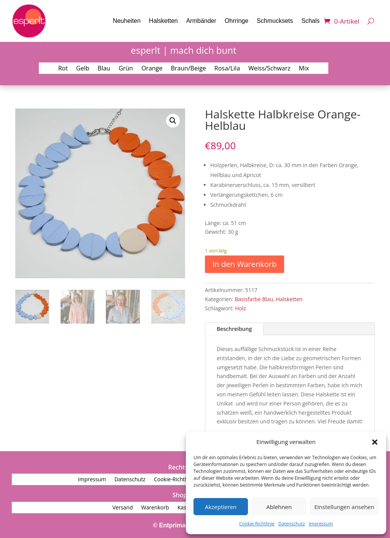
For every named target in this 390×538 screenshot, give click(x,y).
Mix (304, 68)
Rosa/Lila (227, 68)
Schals (310, 21)
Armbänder (201, 21)
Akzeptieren (221, 507)
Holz (240, 308)
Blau (104, 68)
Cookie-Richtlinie (257, 523)
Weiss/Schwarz (269, 68)
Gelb (82, 68)
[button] (375, 442)
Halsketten (163, 21)
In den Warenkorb (245, 264)
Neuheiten (127, 21)
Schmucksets (275, 21)
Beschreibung (234, 328)
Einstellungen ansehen (344, 507)
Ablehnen (279, 507)
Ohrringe (236, 21)
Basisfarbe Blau (254, 299)
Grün (125, 68)
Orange (151, 68)
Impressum (321, 523)
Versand (122, 508)
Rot (63, 68)
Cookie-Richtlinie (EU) (180, 480)
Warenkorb (155, 508)
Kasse (184, 508)
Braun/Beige (188, 68)
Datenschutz (291, 523)
